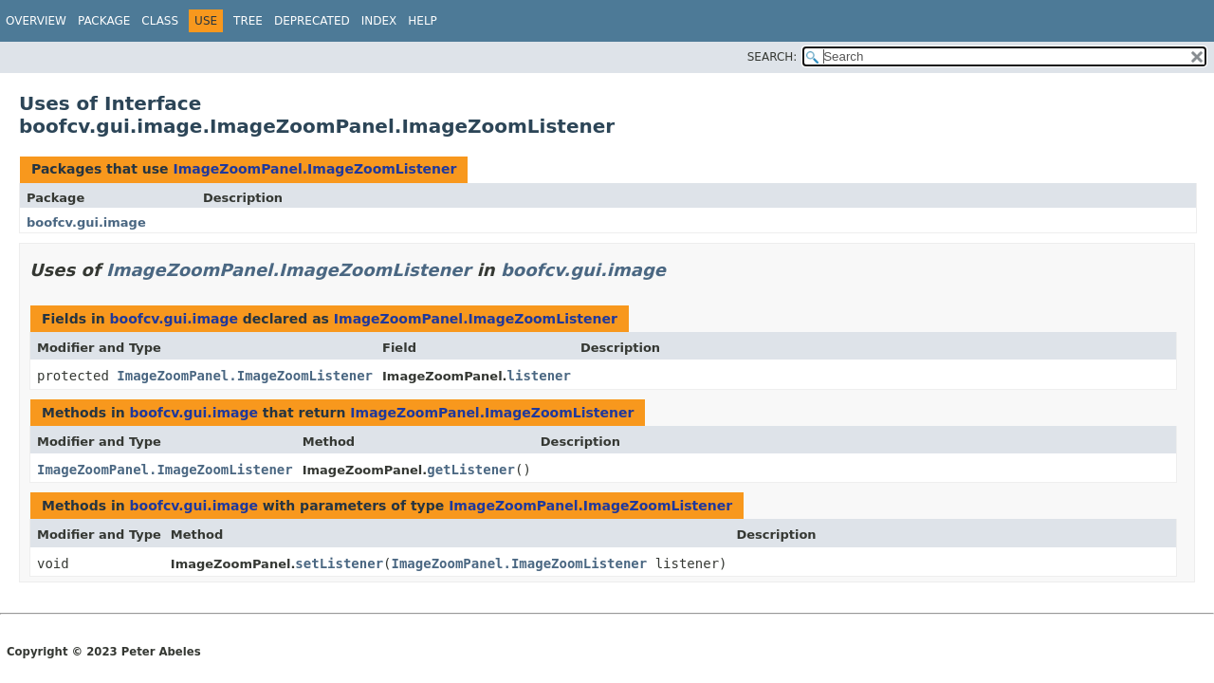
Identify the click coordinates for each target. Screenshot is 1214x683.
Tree (248, 21)
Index (379, 21)
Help (422, 21)
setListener (339, 563)
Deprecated (312, 21)
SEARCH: (772, 57)
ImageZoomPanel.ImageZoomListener (314, 168)
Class (159, 21)
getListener (471, 469)
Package (104, 21)
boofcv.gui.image (86, 222)
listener (539, 375)
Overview (36, 21)
